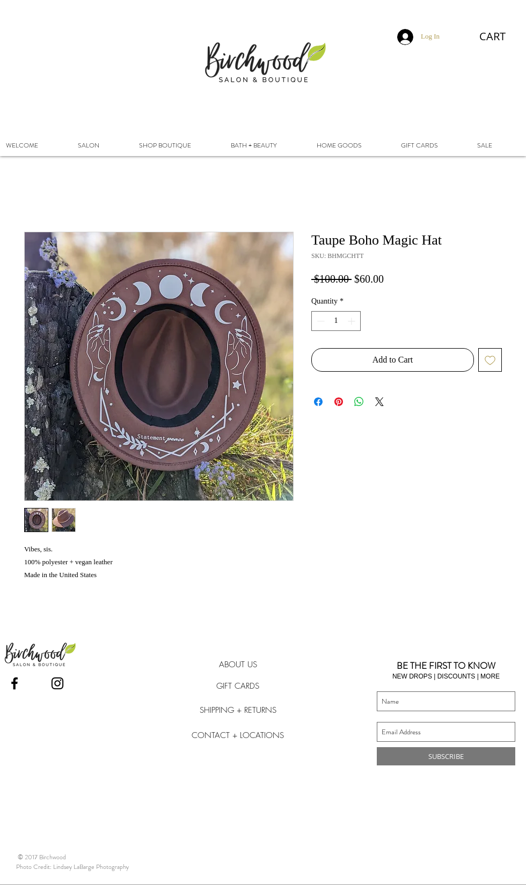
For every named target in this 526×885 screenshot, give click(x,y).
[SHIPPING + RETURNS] (238, 710)
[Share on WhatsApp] (359, 401)
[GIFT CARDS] (238, 686)
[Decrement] (319, 321)
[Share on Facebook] (318, 401)
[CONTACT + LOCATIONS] (237, 735)
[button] (500, 37)
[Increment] (352, 321)
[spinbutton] (336, 321)
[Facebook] (14, 683)
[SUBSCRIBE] (446, 756)
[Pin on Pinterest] (338, 401)
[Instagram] (57, 683)
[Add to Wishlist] (490, 360)
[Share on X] (379, 401)
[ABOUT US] (238, 664)
